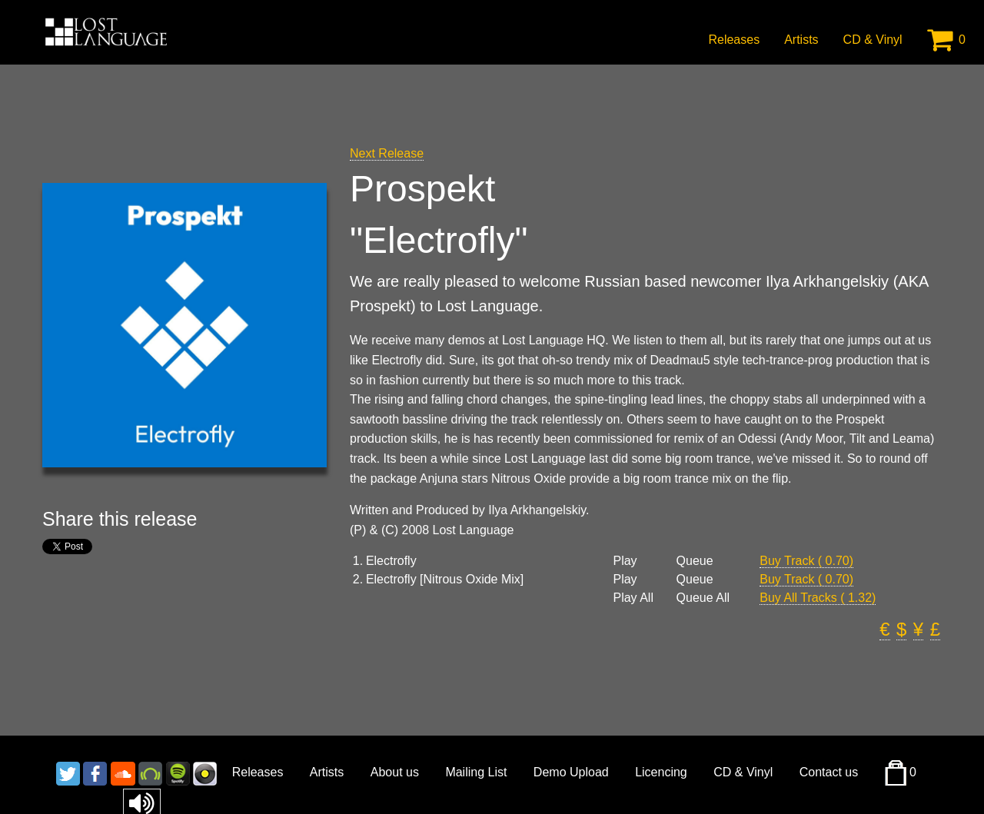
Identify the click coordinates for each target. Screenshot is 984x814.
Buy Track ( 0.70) (806, 560)
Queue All (703, 598)
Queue (694, 561)
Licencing (661, 772)
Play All (633, 598)
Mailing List (476, 772)
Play (625, 561)
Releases (734, 39)
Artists (801, 39)
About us (395, 772)
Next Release (387, 153)
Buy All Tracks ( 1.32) (818, 597)
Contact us (829, 772)
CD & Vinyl (873, 39)
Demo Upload (571, 772)
